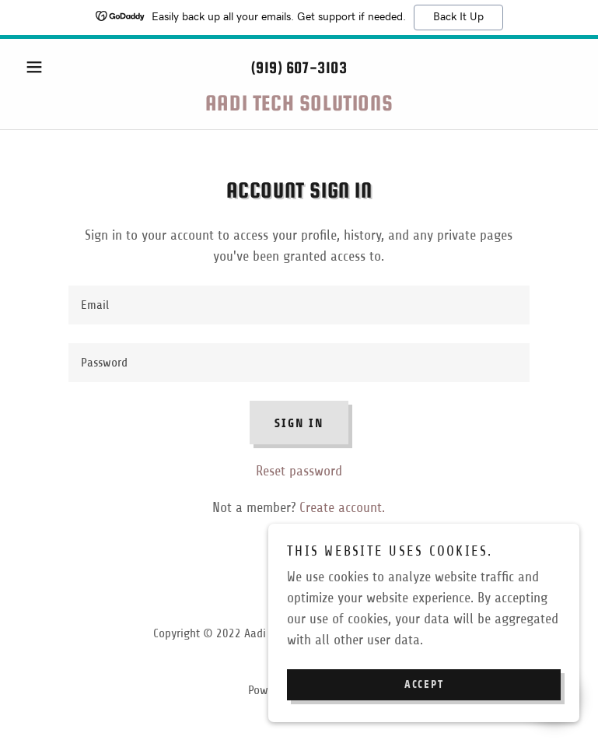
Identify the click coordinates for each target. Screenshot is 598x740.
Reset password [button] (299, 471)
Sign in (299, 423)
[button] (61, 66)
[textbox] (299, 305)
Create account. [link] (342, 507)
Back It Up (458, 17)
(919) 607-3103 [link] (299, 67)
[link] (299, 106)
